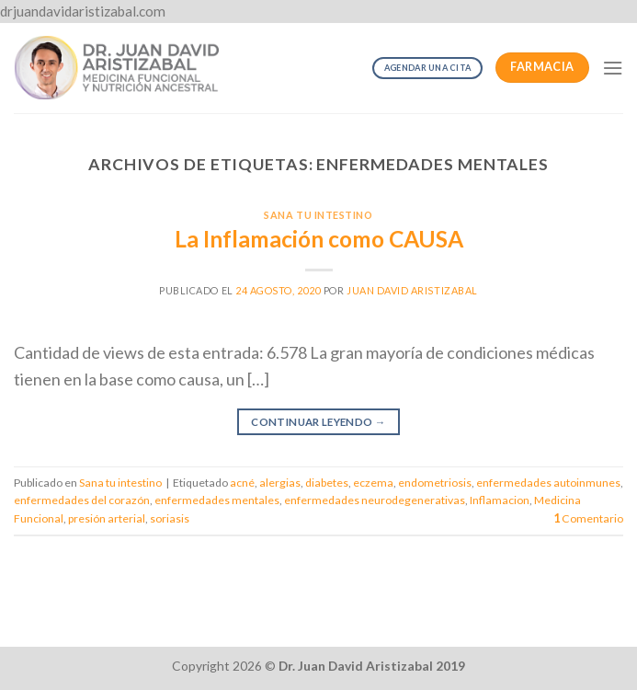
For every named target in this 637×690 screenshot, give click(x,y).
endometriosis (435, 482)
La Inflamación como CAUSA (319, 238)
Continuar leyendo (318, 422)
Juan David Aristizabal (412, 290)
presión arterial (106, 518)
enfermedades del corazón (82, 500)
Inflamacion (499, 500)
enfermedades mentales (216, 500)
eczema (373, 482)
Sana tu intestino (318, 215)
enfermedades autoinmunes (548, 482)
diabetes (326, 482)
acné (242, 482)
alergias (280, 482)
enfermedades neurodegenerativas (374, 500)
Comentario (588, 518)
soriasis (169, 518)
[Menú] (612, 68)
